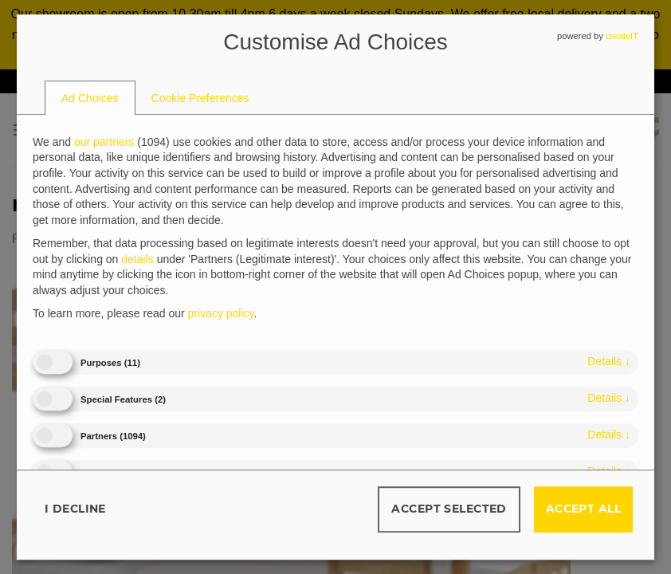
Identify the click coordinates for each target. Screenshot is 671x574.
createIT (622, 36)
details (608, 361)
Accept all (583, 508)
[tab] (90, 98)
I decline (75, 508)
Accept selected (448, 508)
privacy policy (221, 314)
